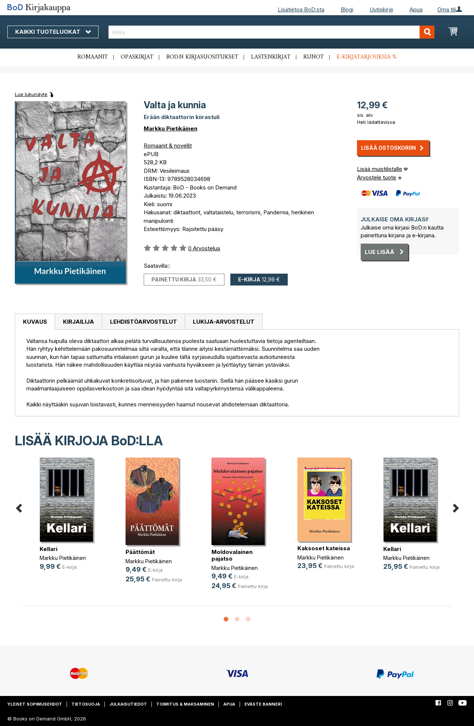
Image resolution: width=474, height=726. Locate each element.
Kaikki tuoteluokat (53, 31)
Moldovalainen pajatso (232, 555)
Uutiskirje (381, 9)
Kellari (48, 548)
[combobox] (271, 32)
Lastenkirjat (270, 57)
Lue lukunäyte (31, 94)
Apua (416, 9)
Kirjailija (78, 321)
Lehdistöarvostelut (143, 321)
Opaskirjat (137, 57)
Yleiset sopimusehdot (34, 704)
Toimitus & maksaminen (185, 704)
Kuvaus (35, 321)
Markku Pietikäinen (170, 128)
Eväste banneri (263, 704)
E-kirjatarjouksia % (367, 57)
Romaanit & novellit (168, 145)
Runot (313, 57)
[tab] (35, 322)
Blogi (347, 9)
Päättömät (140, 551)
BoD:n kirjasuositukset (202, 57)
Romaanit (92, 57)
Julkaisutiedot (128, 704)
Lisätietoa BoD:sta (301, 9)
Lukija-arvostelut (223, 321)
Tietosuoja (85, 704)
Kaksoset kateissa (323, 548)
